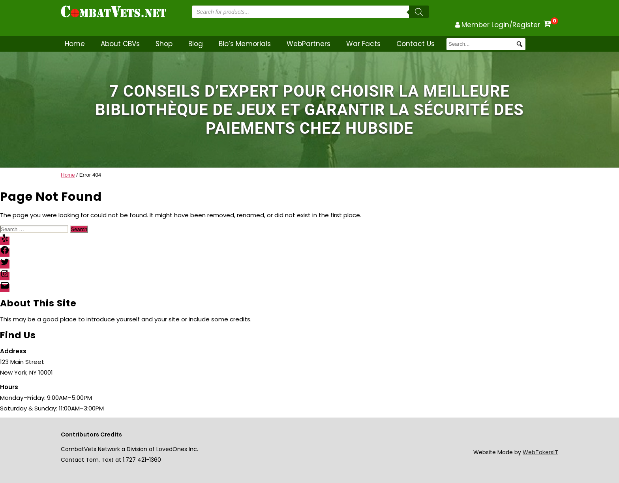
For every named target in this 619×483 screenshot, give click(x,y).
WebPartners (308, 43)
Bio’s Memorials (245, 43)
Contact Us (415, 43)
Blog (195, 43)
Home (75, 43)
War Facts (363, 43)
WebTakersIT (540, 452)
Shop (164, 43)
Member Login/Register (500, 25)
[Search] (419, 12)
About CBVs (120, 43)
